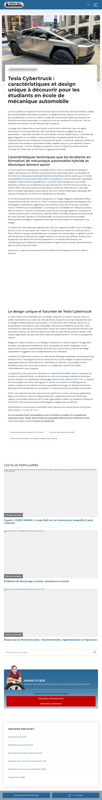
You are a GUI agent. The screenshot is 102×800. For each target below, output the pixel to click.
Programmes (14, 777)
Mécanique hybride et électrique (23, 69)
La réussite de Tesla (29, 410)
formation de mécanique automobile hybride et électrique (33, 438)
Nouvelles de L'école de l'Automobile (25, 761)
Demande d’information (26, 795)
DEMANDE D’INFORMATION (51, 699)
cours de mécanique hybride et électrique (27, 432)
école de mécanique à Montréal (62, 432)
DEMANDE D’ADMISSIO (51, 704)
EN (88, 4)
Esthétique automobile (18, 745)
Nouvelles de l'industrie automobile (24, 769)
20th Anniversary (16, 736)
